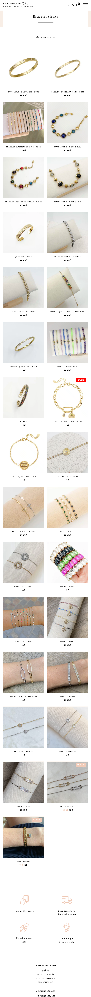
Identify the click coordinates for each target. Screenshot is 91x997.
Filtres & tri (45, 37)
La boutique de (18, 5)
